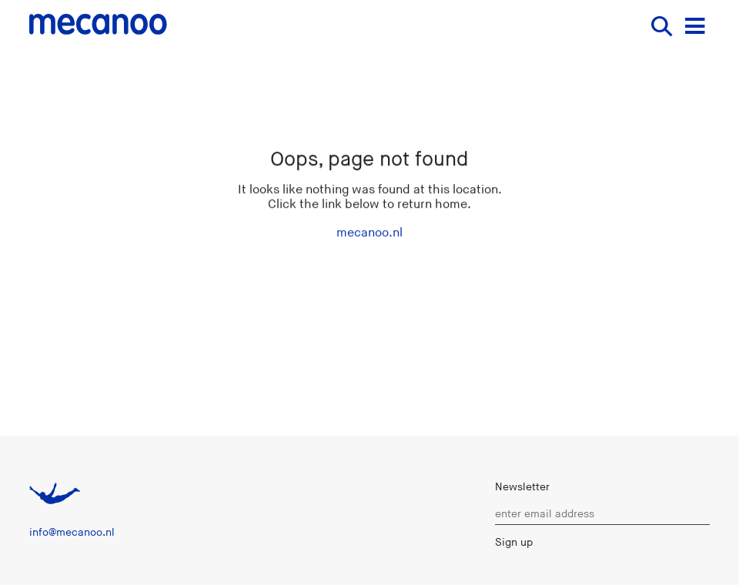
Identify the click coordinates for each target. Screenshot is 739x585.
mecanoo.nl (369, 233)
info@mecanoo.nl (72, 532)
